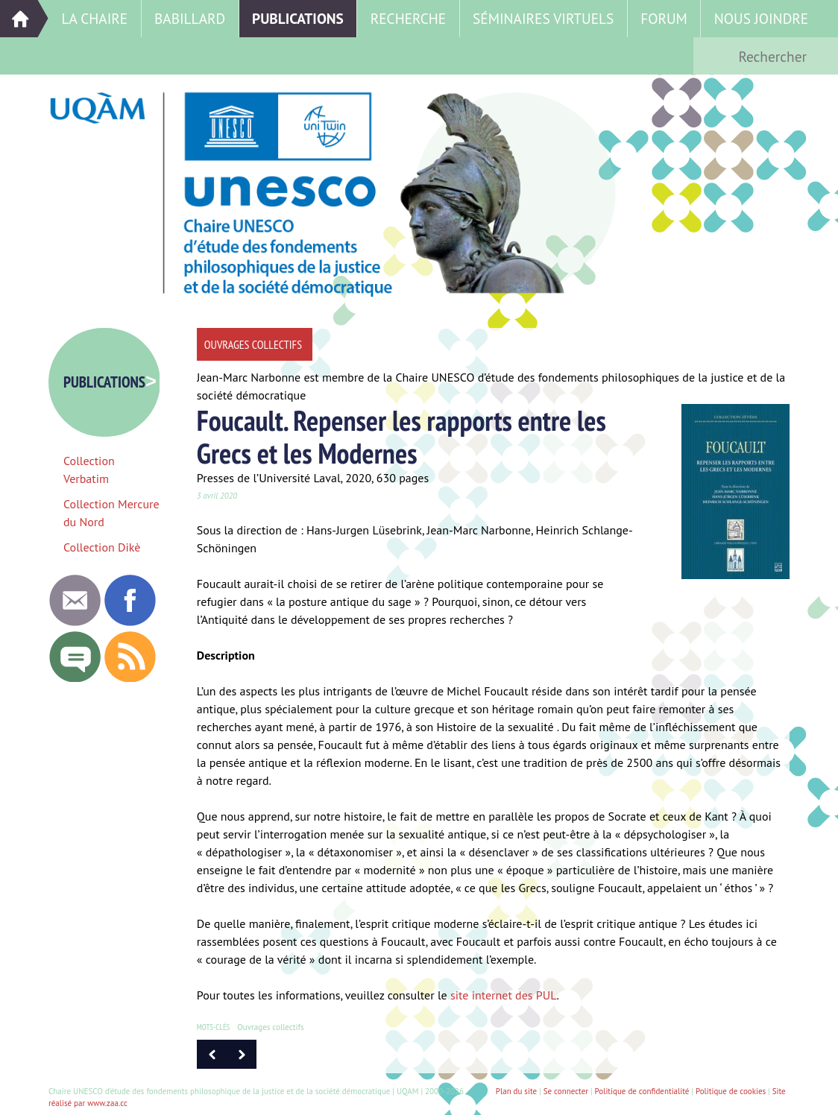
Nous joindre (761, 18)
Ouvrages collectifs (270, 1027)
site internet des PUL (503, 995)
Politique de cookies (731, 1091)
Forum (663, 18)
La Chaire (94, 18)
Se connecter (566, 1091)
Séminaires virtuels (543, 18)
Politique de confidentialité (642, 1091)
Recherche (408, 18)
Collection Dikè (101, 547)
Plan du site (516, 1091)
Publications (298, 18)
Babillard (189, 18)
